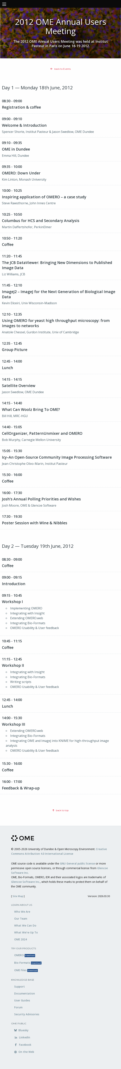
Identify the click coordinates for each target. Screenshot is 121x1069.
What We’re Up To (26, 932)
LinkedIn (22, 1037)
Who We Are (22, 911)
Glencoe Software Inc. (25, 882)
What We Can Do (25, 925)
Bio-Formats (27, 962)
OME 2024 (20, 939)
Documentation (24, 993)
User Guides (22, 1000)
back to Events (61, 68)
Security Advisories (26, 1014)
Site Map (17, 896)
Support (19, 986)
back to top (60, 810)
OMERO (24, 955)
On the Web (24, 1052)
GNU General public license (77, 863)
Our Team (20, 918)
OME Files (26, 970)
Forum (18, 1007)
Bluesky (21, 1030)
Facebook (22, 1044)
